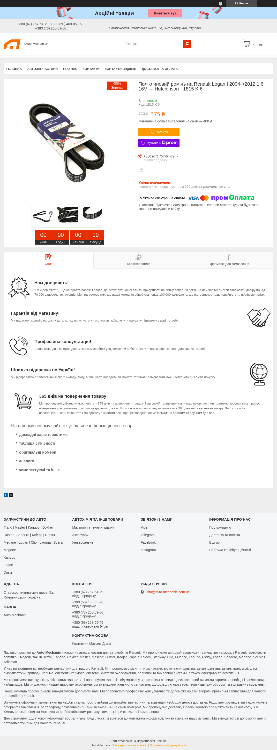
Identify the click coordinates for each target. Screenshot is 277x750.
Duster (9, 572)
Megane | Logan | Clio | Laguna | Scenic (34, 542)
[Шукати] (187, 44)
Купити (162, 132)
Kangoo (9, 557)
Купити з (162, 143)
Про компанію (220, 527)
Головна (14, 69)
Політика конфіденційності (230, 550)
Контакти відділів (120, 69)
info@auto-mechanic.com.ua (168, 592)
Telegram (148, 535)
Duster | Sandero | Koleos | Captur (29, 535)
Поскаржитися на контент (130, 745)
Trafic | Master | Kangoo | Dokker (28, 527)
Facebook (148, 542)
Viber (145, 527)
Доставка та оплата (160, 69)
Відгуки (215, 542)
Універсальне (82, 542)
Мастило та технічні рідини (93, 527)
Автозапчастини (42, 69)
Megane (10, 550)
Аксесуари (80, 535)
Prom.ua (161, 741)
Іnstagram (148, 550)
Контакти (91, 69)
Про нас (70, 69)
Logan (8, 565)
